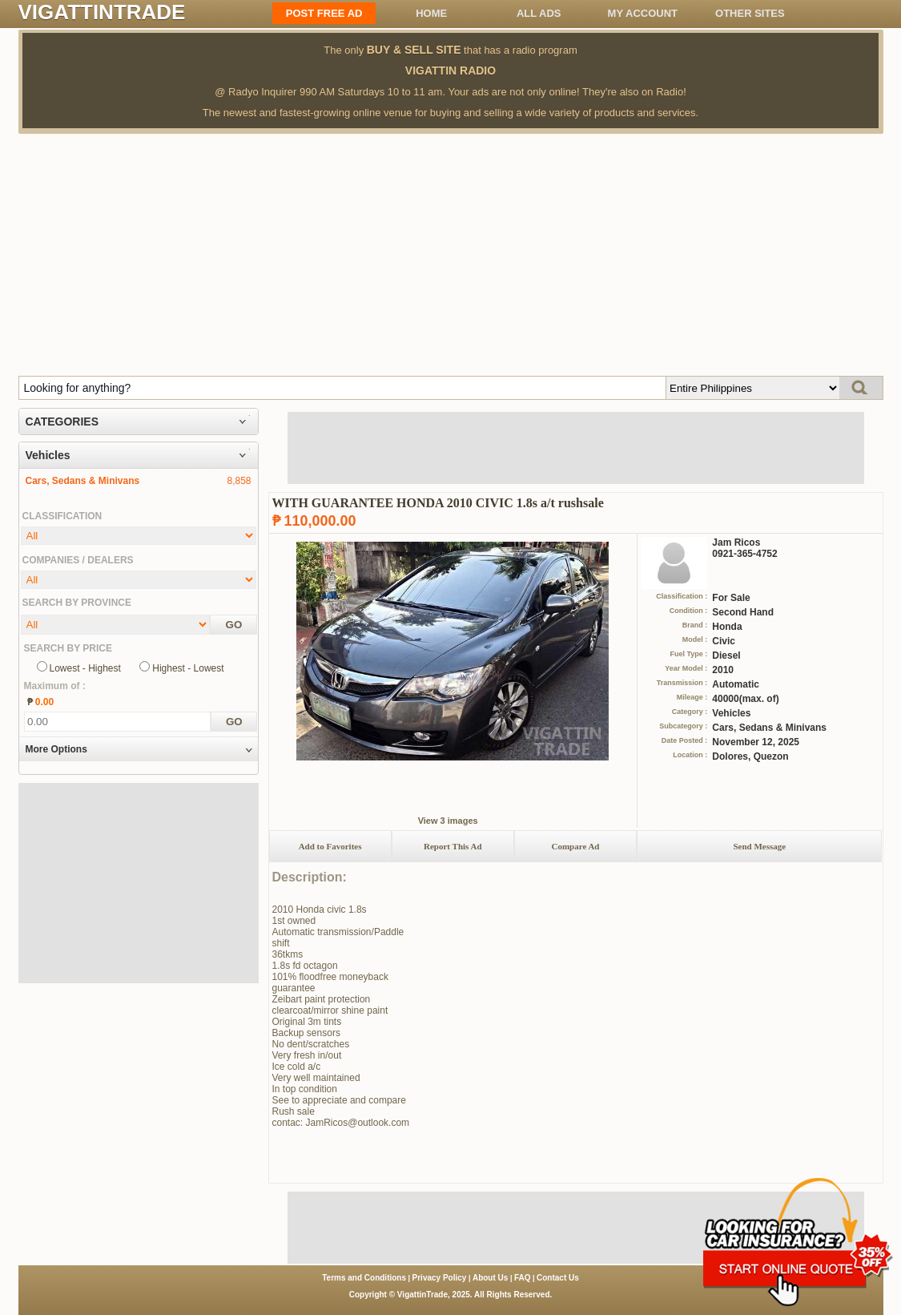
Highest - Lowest (187, 668)
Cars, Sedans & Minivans (83, 480)
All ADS (539, 13)
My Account (643, 13)
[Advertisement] (450, 254)
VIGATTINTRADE (102, 12)
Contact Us (558, 1277)
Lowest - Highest (85, 668)
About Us (490, 1277)
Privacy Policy (439, 1277)
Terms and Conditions (364, 1277)
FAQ (522, 1277)
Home (431, 13)
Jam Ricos (736, 542)
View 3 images (448, 820)
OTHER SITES (750, 13)
